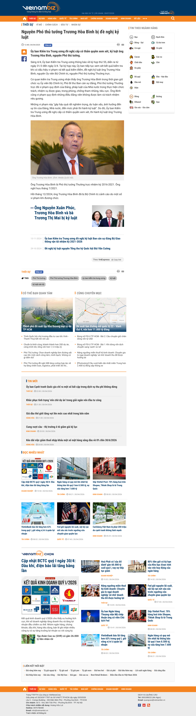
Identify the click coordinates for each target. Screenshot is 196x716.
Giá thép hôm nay (33, 675)
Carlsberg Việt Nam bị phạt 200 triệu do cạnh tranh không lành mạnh (109, 529)
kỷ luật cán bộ (38, 284)
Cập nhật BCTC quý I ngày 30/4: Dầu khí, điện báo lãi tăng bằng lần (38, 484)
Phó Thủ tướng (39, 278)
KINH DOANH (126, 18)
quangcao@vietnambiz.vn (154, 700)
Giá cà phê (111, 670)
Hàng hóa (30, 418)
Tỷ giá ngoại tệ (50, 670)
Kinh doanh (31, 431)
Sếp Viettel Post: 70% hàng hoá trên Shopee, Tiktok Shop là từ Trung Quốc (109, 485)
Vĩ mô (39, 24)
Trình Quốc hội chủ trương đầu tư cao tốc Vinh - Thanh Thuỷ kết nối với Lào (46, 337)
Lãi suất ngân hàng (143, 670)
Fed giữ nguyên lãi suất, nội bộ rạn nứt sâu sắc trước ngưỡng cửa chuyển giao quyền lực (73, 530)
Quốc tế (60, 539)
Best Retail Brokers (99, 675)
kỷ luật (112, 278)
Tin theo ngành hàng (144, 28)
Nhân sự (76, 24)
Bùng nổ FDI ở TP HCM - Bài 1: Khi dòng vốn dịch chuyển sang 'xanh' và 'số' (100, 345)
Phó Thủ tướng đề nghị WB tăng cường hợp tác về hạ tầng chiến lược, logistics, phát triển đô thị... (47, 364)
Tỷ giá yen (75, 670)
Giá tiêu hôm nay (125, 670)
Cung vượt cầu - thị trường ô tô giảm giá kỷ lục (51, 427)
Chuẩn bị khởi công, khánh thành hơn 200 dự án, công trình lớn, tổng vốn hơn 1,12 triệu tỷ (46, 345)
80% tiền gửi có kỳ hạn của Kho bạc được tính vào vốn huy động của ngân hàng (159, 566)
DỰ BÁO (42, 18)
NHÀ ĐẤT (84, 18)
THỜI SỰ (32, 18)
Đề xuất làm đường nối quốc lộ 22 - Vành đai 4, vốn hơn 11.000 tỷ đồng (98, 328)
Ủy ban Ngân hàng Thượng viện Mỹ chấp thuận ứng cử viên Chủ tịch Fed (112, 616)
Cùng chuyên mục (89, 293)
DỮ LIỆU (137, 18)
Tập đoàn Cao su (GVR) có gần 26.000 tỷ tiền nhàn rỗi (58, 637)
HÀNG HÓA (52, 18)
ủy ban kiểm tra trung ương (94, 278)
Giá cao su (83, 675)
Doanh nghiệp (27, 491)
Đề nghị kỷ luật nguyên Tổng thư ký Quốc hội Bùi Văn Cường (77, 248)
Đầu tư (64, 24)
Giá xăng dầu (159, 670)
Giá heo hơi (99, 670)
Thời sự (28, 24)
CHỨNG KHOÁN (97, 18)
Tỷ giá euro (86, 670)
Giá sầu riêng (49, 675)
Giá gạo (73, 675)
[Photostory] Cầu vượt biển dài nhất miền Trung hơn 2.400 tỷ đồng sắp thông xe (101, 364)
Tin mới (32, 381)
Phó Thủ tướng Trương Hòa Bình (64, 278)
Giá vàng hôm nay (33, 670)
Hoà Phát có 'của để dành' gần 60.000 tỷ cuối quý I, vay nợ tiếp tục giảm (112, 566)
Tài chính (61, 494)
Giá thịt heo (62, 675)
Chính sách (51, 24)
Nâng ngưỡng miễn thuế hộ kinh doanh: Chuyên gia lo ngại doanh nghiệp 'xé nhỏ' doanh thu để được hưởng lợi (101, 355)
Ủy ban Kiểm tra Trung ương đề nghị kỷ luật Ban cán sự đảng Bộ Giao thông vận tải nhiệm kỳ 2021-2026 (82, 240)
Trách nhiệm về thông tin (36, 713)
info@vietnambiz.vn (40, 710)
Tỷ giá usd (63, 670)
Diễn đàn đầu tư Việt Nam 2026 (123, 675)
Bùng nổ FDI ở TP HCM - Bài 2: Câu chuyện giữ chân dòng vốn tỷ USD (101, 337)
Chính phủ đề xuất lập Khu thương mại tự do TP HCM (47, 328)
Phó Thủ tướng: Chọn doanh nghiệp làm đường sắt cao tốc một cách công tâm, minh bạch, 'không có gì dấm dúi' (48, 355)
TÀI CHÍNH (73, 18)
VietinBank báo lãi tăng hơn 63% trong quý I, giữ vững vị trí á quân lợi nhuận (38, 530)
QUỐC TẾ (62, 18)
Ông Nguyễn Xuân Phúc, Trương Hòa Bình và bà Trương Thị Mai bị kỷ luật (55, 212)
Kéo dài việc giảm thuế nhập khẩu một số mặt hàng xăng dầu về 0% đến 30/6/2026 (71, 440)
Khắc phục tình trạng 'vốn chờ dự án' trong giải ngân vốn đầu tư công (63, 400)
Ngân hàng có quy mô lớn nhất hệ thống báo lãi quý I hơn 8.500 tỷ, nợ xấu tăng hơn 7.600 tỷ (73, 485)
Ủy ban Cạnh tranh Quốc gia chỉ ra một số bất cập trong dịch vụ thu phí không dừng (71, 386)
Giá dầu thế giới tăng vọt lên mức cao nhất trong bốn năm (57, 413)
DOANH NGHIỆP (112, 18)
